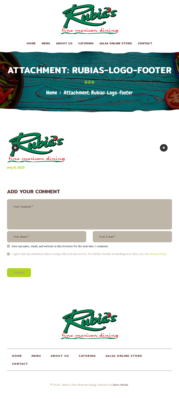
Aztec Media (120, 384)
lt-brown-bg (166, 147)
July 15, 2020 (16, 167)
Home (51, 92)
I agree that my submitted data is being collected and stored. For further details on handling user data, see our (89, 254)
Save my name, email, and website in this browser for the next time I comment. (60, 246)
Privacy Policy (158, 254)
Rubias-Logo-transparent (16, 147)
